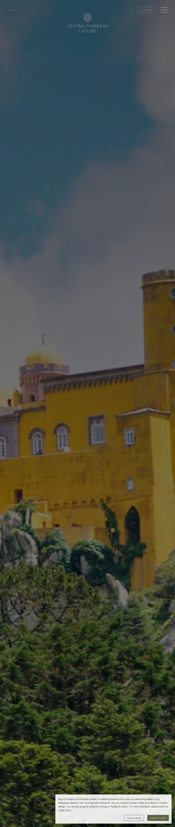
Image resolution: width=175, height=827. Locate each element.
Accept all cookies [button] (158, 818)
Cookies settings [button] (134, 818)
